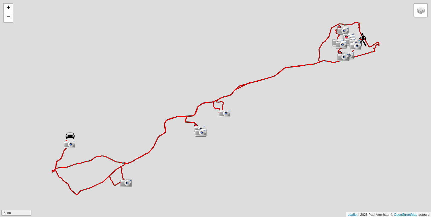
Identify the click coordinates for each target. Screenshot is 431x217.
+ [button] (8, 8)
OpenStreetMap (405, 214)
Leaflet (353, 214)
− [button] (8, 17)
